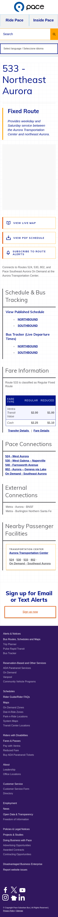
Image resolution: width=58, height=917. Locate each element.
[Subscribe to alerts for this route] (29, 253)
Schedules (9, 691)
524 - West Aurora (17, 456)
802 (33, 559)
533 (26, 559)
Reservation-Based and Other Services (24, 663)
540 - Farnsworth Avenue (21, 465)
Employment (10, 803)
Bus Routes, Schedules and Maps (21, 639)
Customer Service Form (16, 789)
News (6, 808)
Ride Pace (14, 20)
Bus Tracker (9, 653)
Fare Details (41, 430)
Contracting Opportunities (17, 854)
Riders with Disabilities (15, 735)
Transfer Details (19, 430)
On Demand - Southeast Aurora (26, 473)
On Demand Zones (13, 707)
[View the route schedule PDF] (29, 238)
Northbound (28, 319)
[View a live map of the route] (29, 223)
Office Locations (12, 774)
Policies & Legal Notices (16, 829)
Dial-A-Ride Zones (13, 712)
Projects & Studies (13, 834)
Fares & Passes (12, 741)
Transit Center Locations (16, 725)
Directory (8, 793)
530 (18, 559)
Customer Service (13, 784)
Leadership (9, 769)
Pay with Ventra (11, 746)
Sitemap (19, 911)
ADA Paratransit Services (17, 668)
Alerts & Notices (12, 633)
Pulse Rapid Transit (14, 648)
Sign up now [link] (30, 611)
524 (11, 559)
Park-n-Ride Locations (15, 716)
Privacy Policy (9, 911)
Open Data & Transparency (18, 814)
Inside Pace (43, 20)
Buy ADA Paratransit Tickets (18, 755)
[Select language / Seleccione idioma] (29, 49)
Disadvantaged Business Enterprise (22, 864)
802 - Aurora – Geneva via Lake (25, 469)
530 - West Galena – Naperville (25, 460)
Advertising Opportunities (17, 845)
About (6, 764)
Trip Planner (10, 644)
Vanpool (7, 677)
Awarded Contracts (13, 849)
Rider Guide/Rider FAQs (16, 697)
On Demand (9, 672)
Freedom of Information (16, 819)
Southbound (28, 325)
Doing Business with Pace (17, 840)
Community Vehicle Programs (19, 681)
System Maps (10, 721)
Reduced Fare (11, 750)
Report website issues (15, 869)
